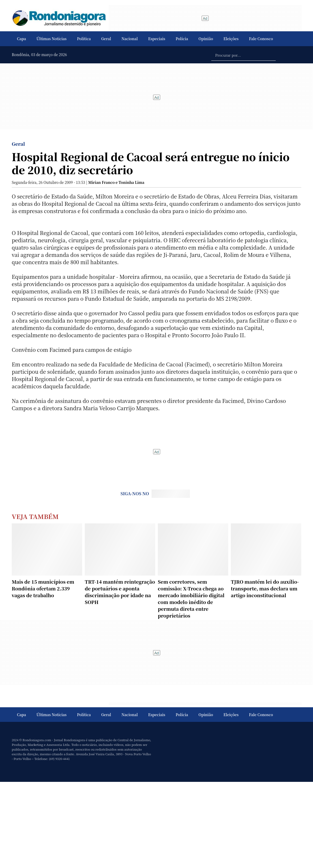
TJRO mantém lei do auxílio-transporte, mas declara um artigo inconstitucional (265, 588)
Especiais (156, 38)
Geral (106, 38)
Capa (21, 38)
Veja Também (35, 516)
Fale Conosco (261, 38)
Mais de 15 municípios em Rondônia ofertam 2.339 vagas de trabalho (43, 588)
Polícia (182, 38)
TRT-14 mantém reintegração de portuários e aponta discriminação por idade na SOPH (120, 591)
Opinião (205, 38)
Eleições (231, 38)
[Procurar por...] (243, 55)
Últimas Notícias (52, 38)
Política (84, 38)
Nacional (130, 38)
